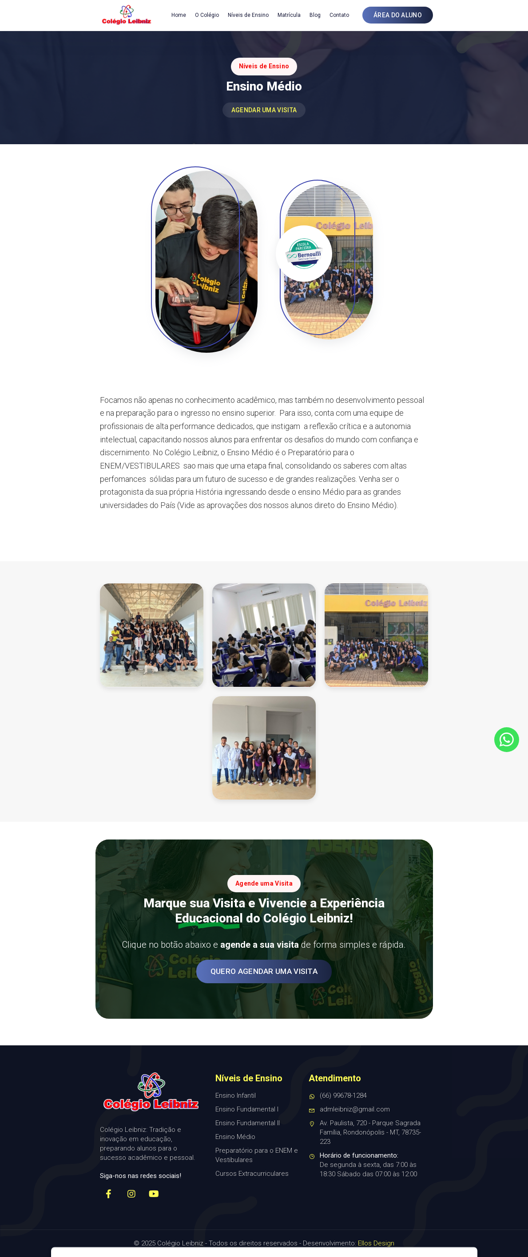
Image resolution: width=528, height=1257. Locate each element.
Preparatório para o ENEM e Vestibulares (256, 1155)
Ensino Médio (235, 1137)
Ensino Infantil (235, 1095)
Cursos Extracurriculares (252, 1174)
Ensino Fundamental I (246, 1109)
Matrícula (289, 15)
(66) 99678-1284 (338, 1096)
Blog (315, 15)
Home (178, 15)
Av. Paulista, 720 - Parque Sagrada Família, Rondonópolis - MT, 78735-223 (365, 1133)
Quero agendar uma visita (264, 971)
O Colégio (207, 15)
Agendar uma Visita (264, 110)
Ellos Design (376, 1243)
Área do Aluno (397, 15)
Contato (339, 15)
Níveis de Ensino (248, 15)
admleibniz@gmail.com (349, 1109)
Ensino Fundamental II (247, 1123)
